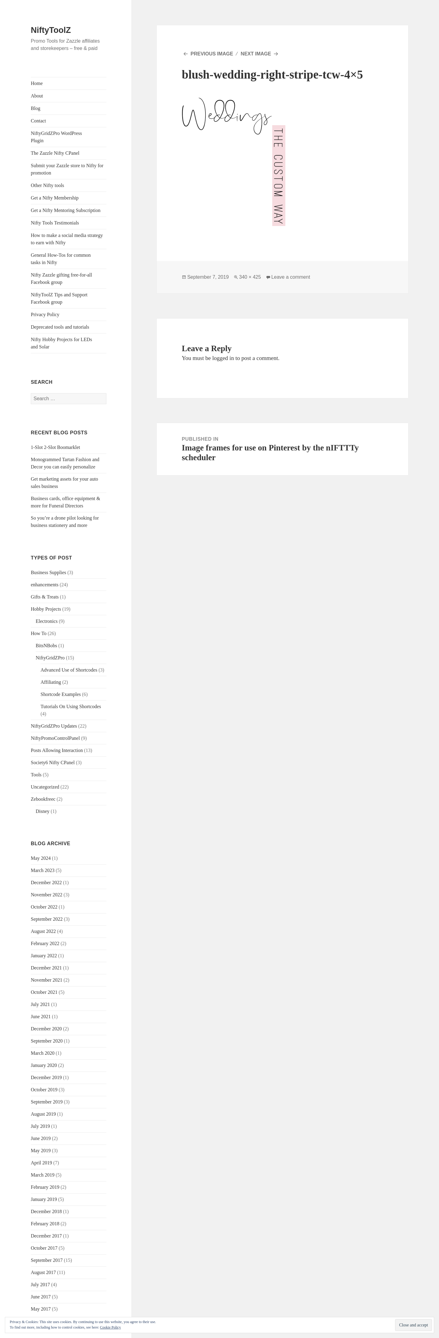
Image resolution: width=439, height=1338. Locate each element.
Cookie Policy (110, 1327)
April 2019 (41, 1162)
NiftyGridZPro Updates (54, 726)
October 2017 (44, 1248)
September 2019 (46, 1101)
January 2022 (44, 955)
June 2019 (41, 1138)
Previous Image (212, 53)
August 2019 (43, 1114)
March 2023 (43, 870)
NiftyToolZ (51, 30)
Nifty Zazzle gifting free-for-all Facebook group (61, 278)
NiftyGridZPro (50, 657)
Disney (42, 811)
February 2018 (45, 1223)
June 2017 (41, 1296)
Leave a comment (290, 277)
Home (37, 83)
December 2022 (46, 882)
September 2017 (46, 1260)
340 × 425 (250, 277)
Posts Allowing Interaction (57, 750)
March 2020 (43, 1053)
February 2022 (45, 943)
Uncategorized (45, 786)
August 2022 (43, 931)
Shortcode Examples (61, 694)
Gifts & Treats (45, 596)
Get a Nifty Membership (55, 197)
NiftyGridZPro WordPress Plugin (56, 137)
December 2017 (46, 1235)
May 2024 (41, 858)
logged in (223, 358)
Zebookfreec (43, 799)
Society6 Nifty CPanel (53, 762)
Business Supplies (48, 572)
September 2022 (46, 919)
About (37, 95)
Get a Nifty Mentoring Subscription (65, 210)
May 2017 (41, 1309)
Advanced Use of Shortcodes (69, 670)
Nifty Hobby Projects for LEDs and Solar (61, 343)
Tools (36, 774)
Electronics (47, 621)
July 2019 (40, 1126)
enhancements (45, 584)
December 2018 (46, 1211)
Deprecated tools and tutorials (60, 327)
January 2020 (44, 1065)
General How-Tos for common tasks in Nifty (61, 258)
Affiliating (51, 682)
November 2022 (46, 894)
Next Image (256, 53)
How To (38, 633)
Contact (38, 120)
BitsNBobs (46, 645)
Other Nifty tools (47, 185)
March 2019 (43, 1174)
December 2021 (46, 967)
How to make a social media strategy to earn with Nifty (67, 239)
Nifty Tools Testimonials (55, 222)
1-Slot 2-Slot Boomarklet (55, 447)
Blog (35, 108)
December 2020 (46, 1028)
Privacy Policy (45, 314)
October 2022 (44, 906)
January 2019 (44, 1199)
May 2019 (41, 1150)
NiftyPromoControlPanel (55, 738)
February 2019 (45, 1187)
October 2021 (44, 992)
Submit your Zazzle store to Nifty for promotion (67, 169)
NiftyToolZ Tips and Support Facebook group (59, 298)
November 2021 (46, 980)
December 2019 (46, 1077)
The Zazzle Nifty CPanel (55, 153)
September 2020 (46, 1040)
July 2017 (40, 1284)
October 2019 (44, 1089)
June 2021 (41, 1016)
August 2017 (43, 1272)
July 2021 (40, 1004)
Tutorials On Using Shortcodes (71, 706)
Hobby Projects (46, 609)
